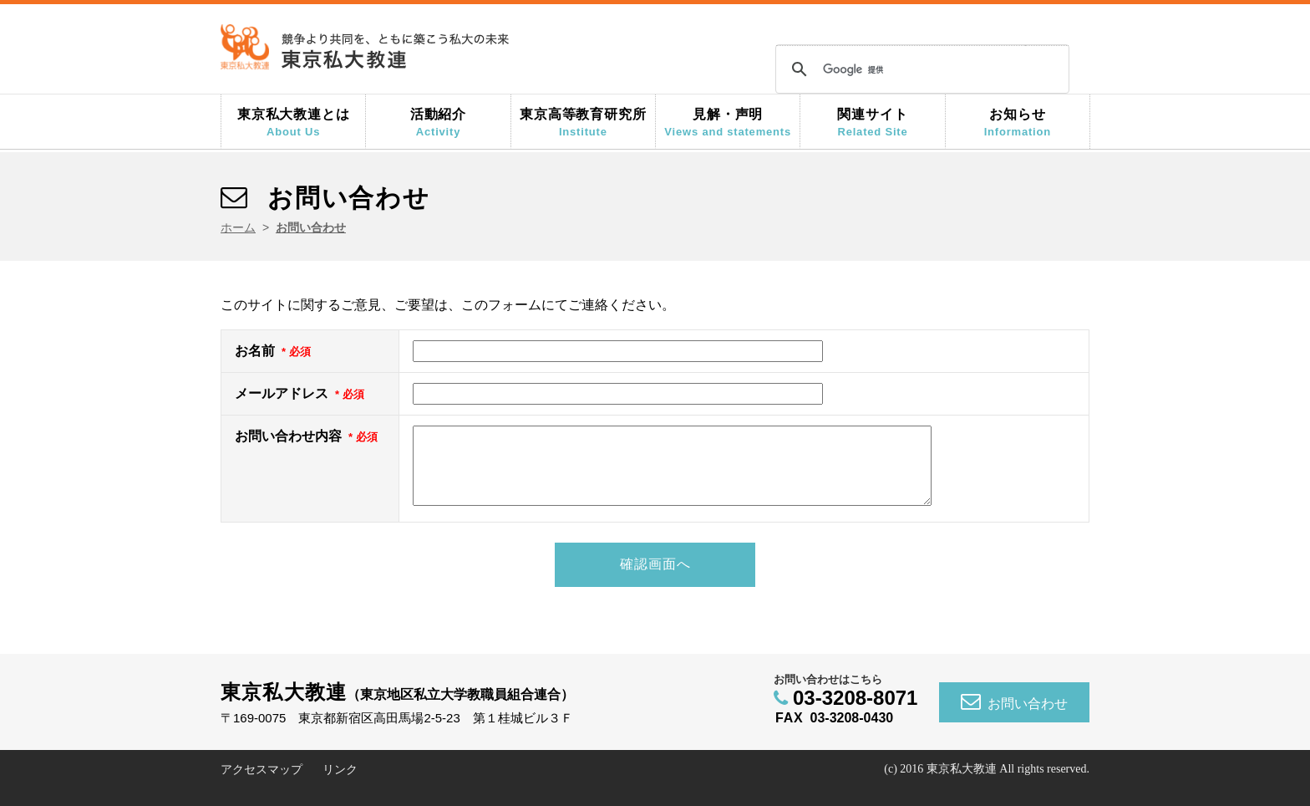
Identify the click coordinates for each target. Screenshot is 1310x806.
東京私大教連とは (293, 122)
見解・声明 (728, 122)
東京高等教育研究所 (583, 122)
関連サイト (872, 122)
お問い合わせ (1014, 717)
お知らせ (1017, 122)
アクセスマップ (261, 786)
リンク (340, 786)
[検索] (920, 69)
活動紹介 (438, 122)
